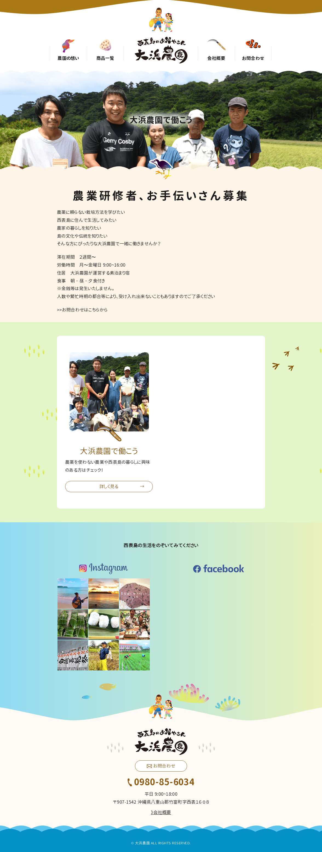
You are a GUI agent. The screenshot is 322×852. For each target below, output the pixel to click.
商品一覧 (105, 57)
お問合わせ (253, 57)
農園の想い (68, 57)
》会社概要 (161, 812)
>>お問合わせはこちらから (82, 310)
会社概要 (216, 57)
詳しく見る (109, 486)
